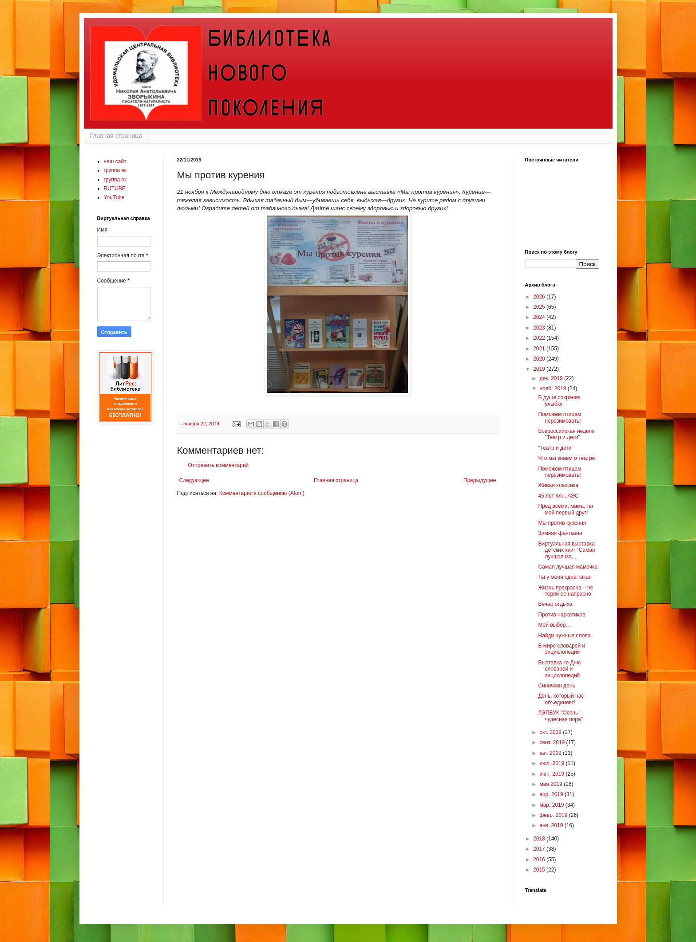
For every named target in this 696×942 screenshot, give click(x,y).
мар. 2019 (552, 805)
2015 (539, 870)
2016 (539, 859)
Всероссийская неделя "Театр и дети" (566, 434)
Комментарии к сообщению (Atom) (261, 493)
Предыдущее (479, 480)
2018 (539, 839)
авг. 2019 (551, 753)
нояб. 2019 (553, 388)
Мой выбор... (554, 625)
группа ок (115, 180)
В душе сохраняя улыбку (559, 400)
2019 (539, 369)
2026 (539, 297)
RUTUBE (115, 188)
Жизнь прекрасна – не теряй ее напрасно (565, 591)
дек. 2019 (551, 378)
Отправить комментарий (218, 465)
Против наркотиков (561, 615)
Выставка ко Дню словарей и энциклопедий (559, 669)
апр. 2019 (552, 794)
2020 (539, 359)
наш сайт (115, 161)
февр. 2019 (554, 815)
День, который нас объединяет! (561, 699)
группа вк (115, 170)
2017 (539, 849)
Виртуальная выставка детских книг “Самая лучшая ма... (566, 550)
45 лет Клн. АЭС (558, 496)
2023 (539, 328)
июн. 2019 (552, 774)
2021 (539, 348)
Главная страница (116, 135)
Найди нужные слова (564, 635)
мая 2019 (551, 784)
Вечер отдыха (555, 604)
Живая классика (558, 485)
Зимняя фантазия (560, 533)
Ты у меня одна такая (564, 577)
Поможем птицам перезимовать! (559, 417)
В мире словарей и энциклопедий (561, 649)
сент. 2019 (552, 742)
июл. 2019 (552, 763)
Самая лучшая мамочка (567, 567)
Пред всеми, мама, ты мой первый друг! (565, 509)
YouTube (114, 197)
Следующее (194, 480)
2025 (539, 307)
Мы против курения (562, 523)
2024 (539, 317)
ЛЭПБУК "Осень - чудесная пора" (560, 716)
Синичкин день (556, 686)
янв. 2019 (551, 825)
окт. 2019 (551, 732)
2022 (539, 338)
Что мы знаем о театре (566, 458)
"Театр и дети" (555, 448)
